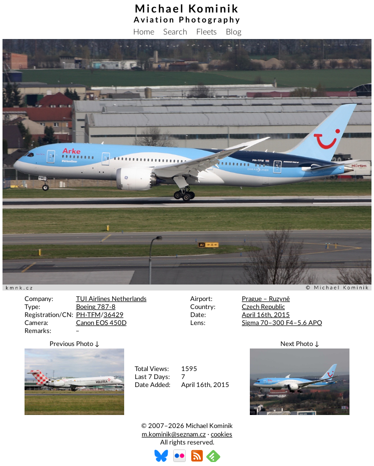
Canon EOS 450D (101, 323)
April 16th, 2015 (266, 315)
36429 (114, 315)
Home (143, 32)
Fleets (206, 32)
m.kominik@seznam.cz (174, 435)
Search (175, 32)
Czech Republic (263, 307)
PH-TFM (88, 315)
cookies (221, 435)
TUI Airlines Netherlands (111, 299)
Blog (233, 32)
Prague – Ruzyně (266, 299)
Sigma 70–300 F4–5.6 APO (282, 323)
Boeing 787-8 (96, 307)
